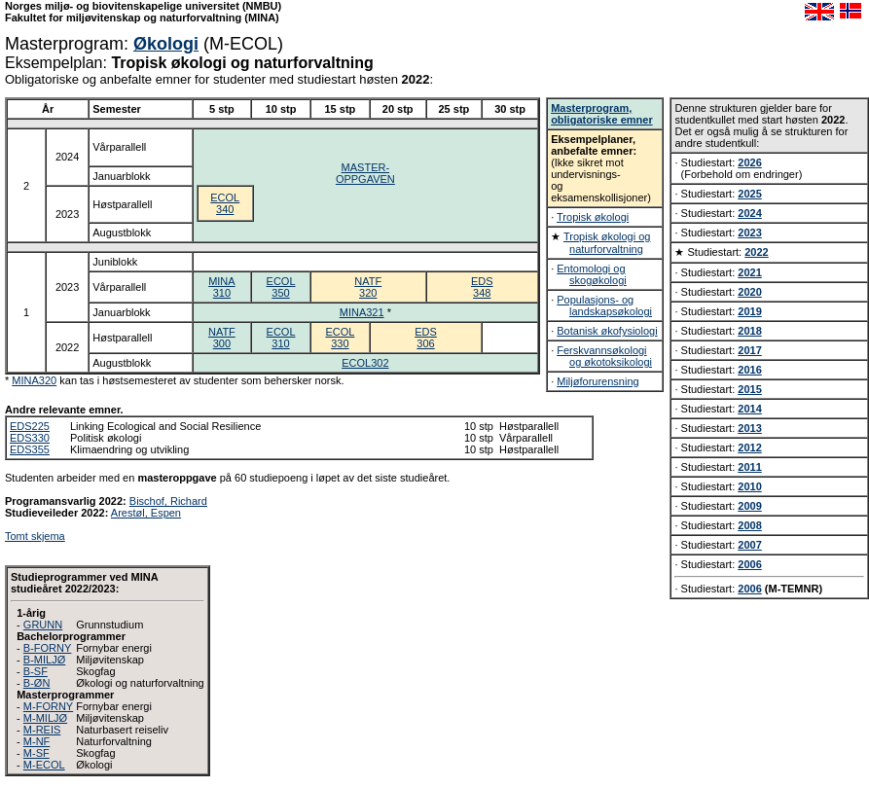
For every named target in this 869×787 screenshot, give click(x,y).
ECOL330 (339, 337)
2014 (749, 408)
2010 (749, 486)
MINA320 (34, 380)
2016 (749, 370)
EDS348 (482, 287)
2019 (749, 311)
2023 (749, 232)
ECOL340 (224, 203)
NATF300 (221, 337)
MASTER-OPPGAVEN (365, 173)
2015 (749, 389)
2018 (749, 331)
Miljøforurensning (597, 381)
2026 (749, 162)
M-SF (36, 753)
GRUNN (42, 624)
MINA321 (362, 312)
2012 (749, 447)
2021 (749, 272)
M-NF (37, 741)
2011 (749, 467)
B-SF (35, 671)
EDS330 (30, 438)
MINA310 (221, 287)
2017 (749, 350)
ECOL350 (281, 287)
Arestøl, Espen (146, 513)
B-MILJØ (44, 659)
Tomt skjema (35, 536)
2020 (749, 292)
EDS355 (30, 449)
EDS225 (30, 426)
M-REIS (42, 729)
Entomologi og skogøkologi (591, 274)
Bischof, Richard (168, 501)
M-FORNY (48, 706)
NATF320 (367, 287)
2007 (749, 545)
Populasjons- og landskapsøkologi (604, 305)
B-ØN (37, 683)
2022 (756, 252)
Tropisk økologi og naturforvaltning (606, 243)
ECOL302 (365, 363)
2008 (749, 525)
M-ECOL (44, 764)
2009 (749, 506)
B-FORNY (47, 648)
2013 (749, 428)
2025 (749, 193)
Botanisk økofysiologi (607, 331)
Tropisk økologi (593, 217)
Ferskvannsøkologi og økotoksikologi (604, 356)
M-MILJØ (45, 718)
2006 (749, 564)
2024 (749, 213)
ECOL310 (281, 337)
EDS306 (426, 337)
